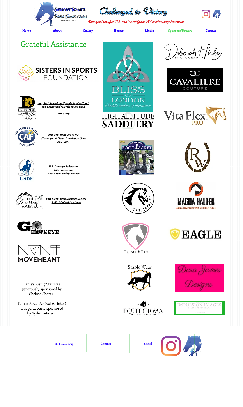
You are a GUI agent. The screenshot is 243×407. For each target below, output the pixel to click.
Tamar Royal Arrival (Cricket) (42, 303)
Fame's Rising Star (38, 284)
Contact (106, 344)
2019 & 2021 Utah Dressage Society (66, 198)
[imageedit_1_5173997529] (216, 14)
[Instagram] (206, 14)
